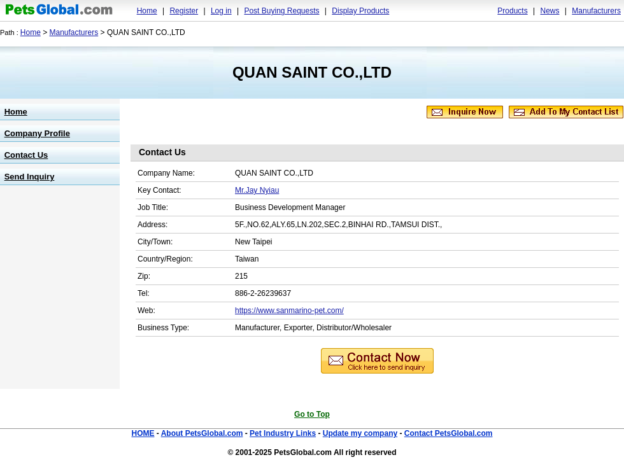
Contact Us (26, 155)
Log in (221, 10)
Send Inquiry (29, 176)
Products (512, 10)
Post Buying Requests (281, 10)
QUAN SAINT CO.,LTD (312, 72)
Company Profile (37, 133)
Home (147, 10)
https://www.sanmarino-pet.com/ (289, 310)
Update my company (360, 433)
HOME (142, 433)
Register (183, 10)
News (549, 10)
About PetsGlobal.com (202, 433)
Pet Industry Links (283, 433)
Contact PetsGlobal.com (448, 433)
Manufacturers (596, 10)
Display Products (360, 10)
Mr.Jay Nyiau (257, 190)
